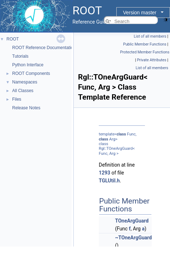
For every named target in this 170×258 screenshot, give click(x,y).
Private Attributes (151, 60)
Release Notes (26, 107)
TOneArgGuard (132, 221)
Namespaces (24, 82)
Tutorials (20, 56)
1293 (104, 173)
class (121, 134)
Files (16, 99)
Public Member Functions (144, 44)
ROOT (12, 39)
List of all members (150, 36)
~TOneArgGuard (133, 237)
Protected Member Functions (145, 52)
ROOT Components (31, 73)
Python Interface (27, 64)
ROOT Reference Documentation (44, 47)
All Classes (22, 90)
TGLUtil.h (109, 180)
